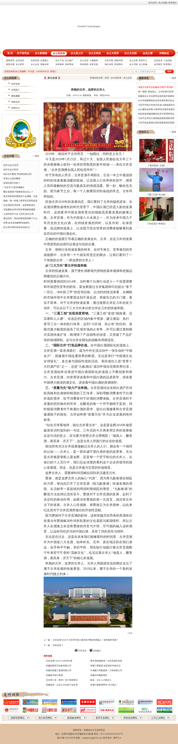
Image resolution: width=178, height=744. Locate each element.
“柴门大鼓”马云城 (156, 194)
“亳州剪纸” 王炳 (156, 165)
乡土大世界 (112, 53)
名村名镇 (35, 60)
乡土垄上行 (77, 53)
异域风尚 (118, 64)
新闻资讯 (10, 60)
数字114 (117, 738)
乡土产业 (59, 60)
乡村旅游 (59, 64)
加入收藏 (162, 2)
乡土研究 (20, 64)
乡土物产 (69, 60)
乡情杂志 (164, 53)
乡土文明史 (94, 53)
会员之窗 (148, 53)
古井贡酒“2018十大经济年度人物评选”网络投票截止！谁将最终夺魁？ (85, 640)
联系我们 (172, 2)
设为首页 (152, 2)
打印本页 (82, 651)
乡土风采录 (59, 53)
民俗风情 (84, 64)
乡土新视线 (41, 53)
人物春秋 (94, 60)
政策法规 (10, 64)
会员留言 (158, 64)
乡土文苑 (133, 60)
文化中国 (109, 60)
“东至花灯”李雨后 (156, 223)
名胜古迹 (94, 64)
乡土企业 (35, 64)
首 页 (10, 53)
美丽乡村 (44, 64)
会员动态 (20, 60)
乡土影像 (143, 64)
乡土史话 (84, 60)
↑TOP (129, 633)
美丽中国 (118, 60)
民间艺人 (143, 60)
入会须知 (167, 60)
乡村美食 (69, 64)
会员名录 (158, 60)
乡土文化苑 (130, 53)
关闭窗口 (97, 651)
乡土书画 (133, 64)
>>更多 (36, 156)
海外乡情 (109, 64)
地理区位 (15, 108)
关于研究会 (23, 53)
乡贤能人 (44, 60)
